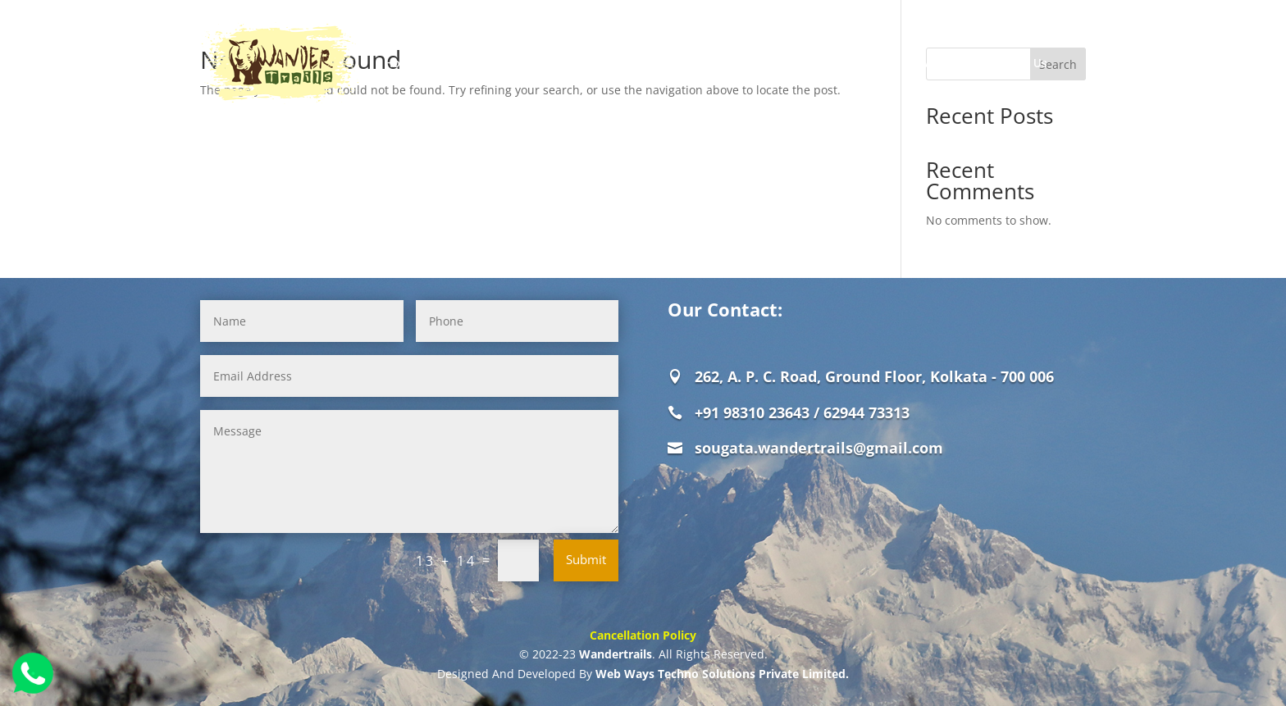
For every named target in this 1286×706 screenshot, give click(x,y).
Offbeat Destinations (682, 63)
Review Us (936, 63)
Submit (586, 559)
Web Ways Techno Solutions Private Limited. (722, 673)
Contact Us (1015, 63)
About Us (463, 63)
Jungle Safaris (548, 63)
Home (402, 63)
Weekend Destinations (825, 63)
